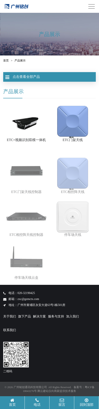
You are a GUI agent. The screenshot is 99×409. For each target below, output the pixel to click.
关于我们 (9, 316)
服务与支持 (56, 316)
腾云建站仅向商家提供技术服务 (56, 391)
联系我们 (9, 330)
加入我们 (72, 316)
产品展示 (20, 60)
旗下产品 (24, 316)
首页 (6, 60)
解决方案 (39, 316)
